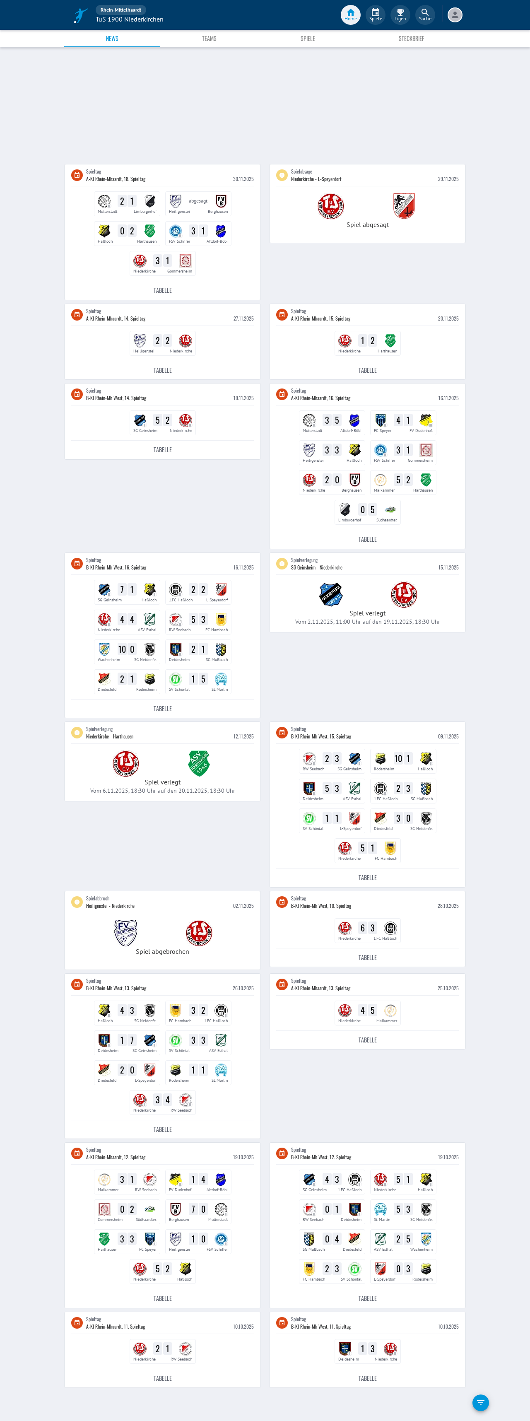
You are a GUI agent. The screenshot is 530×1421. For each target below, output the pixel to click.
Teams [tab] (209, 38)
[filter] (480, 1402)
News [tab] (112, 38)
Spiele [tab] (308, 38)
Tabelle (162, 290)
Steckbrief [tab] (411, 38)
